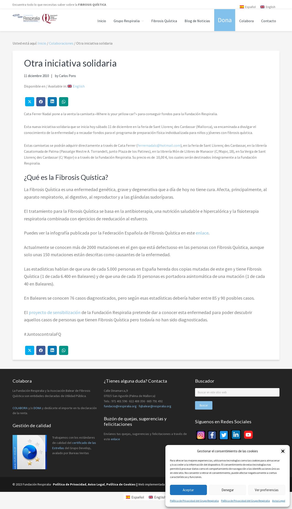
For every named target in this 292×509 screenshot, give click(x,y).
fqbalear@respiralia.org (155, 406)
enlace (202, 233)
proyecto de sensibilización (55, 312)
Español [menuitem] (250, 7)
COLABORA (20, 408)
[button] (283, 451)
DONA (38, 408)
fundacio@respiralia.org (120, 406)
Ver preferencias (267, 490)
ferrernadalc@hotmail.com (159, 145)
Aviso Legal (278, 500)
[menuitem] (247, 7)
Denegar (228, 490)
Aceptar (188, 490)
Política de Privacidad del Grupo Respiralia (194, 500)
